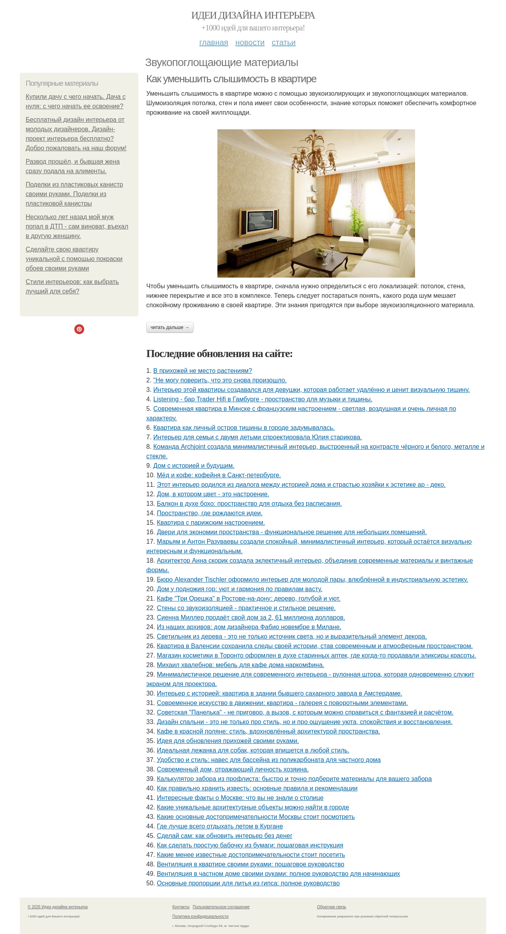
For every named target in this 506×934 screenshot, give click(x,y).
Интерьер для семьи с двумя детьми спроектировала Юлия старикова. (257, 437)
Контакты (180, 907)
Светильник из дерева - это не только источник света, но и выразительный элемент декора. (292, 636)
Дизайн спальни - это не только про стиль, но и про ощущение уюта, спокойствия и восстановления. (305, 721)
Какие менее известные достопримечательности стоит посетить (251, 854)
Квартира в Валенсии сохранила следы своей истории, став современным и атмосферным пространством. (315, 646)
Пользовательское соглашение (221, 907)
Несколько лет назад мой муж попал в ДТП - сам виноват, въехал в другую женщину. (77, 226)
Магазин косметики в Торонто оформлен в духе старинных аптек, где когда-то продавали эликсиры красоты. (316, 655)
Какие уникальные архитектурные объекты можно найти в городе (253, 807)
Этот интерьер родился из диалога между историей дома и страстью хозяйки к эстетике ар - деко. (301, 484)
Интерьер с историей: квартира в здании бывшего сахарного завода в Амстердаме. (279, 693)
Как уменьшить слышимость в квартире (231, 79)
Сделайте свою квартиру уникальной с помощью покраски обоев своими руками (74, 259)
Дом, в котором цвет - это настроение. (213, 494)
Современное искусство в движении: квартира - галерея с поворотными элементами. (282, 703)
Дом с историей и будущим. (193, 465)
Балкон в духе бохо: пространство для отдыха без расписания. (249, 503)
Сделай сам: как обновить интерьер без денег (225, 835)
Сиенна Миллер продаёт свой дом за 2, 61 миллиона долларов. (251, 617)
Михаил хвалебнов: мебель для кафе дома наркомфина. (241, 665)
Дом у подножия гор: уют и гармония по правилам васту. (240, 589)
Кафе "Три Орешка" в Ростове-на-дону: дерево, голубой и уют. (249, 598)
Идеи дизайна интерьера (253, 15)
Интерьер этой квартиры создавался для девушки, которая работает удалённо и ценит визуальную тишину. (311, 389)
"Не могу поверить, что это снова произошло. (220, 380)
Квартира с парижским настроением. (211, 522)
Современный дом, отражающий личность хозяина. (233, 769)
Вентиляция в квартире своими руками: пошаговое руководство (250, 864)
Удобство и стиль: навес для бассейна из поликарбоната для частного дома (269, 759)
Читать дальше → (170, 327)
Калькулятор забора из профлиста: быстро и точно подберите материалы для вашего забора (294, 778)
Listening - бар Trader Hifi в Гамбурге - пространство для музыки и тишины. (262, 399)
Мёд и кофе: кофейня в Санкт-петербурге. (219, 475)
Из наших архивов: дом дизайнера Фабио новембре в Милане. (249, 627)
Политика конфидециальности (200, 916)
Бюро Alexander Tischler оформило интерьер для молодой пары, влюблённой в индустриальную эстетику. (312, 579)
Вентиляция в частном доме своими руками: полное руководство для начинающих (278, 873)
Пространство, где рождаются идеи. (210, 513)
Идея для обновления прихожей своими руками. (228, 740)
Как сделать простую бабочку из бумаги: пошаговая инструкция (250, 845)
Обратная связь (331, 907)
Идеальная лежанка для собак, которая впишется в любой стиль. (253, 750)
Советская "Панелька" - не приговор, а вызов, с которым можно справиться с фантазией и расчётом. (305, 712)
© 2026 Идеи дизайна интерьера (58, 907)
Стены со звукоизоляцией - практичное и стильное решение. (246, 608)
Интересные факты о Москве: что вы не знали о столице (240, 797)
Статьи (283, 42)
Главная (213, 42)
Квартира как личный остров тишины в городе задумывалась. (244, 427)
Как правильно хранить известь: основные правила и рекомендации (257, 788)
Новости (249, 42)
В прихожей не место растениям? (202, 370)
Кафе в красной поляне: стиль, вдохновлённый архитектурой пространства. (268, 731)
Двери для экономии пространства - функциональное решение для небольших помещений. (292, 532)
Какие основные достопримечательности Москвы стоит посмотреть (256, 816)
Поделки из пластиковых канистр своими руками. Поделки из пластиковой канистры (74, 194)
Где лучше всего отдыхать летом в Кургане (220, 826)
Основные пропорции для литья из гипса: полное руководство (248, 883)
